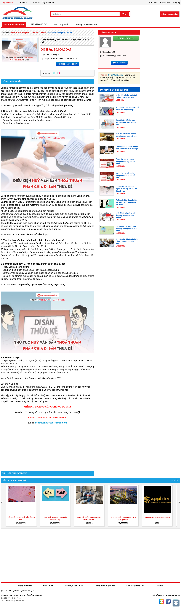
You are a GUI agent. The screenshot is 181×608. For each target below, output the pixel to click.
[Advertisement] (47, 445)
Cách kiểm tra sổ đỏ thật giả (33, 234)
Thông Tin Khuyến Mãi (86, 24)
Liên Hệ (159, 586)
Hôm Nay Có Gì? (39, 24)
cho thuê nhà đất (39, 33)
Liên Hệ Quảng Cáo (135, 586)
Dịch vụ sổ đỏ (36, 378)
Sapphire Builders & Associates (157, 517)
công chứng (66, 105)
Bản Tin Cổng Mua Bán (43, 2)
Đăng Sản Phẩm (170, 14)
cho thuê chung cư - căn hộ (60, 33)
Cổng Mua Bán (7, 2)
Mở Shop (153, 2)
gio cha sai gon (27, 590)
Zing (59, 73)
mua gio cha (14, 590)
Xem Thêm (174, 480)
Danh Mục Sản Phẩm (14, 24)
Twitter (54, 73)
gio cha (4, 590)
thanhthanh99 (108, 52)
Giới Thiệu (48, 586)
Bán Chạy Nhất (61, 24)
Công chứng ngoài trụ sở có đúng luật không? (42, 284)
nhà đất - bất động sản (20, 33)
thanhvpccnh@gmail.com (114, 56)
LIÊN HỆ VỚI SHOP (67, 64)
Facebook (168, 601)
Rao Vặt (23, 2)
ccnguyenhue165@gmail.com (51, 422)
